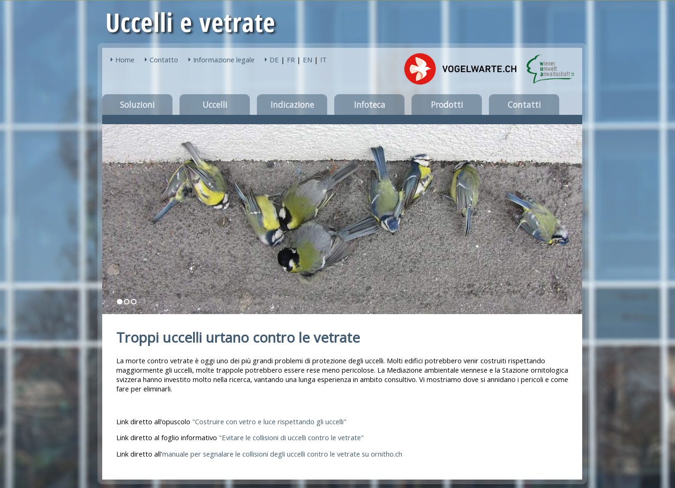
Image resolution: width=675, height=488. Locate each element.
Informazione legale (224, 59)
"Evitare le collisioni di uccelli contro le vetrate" (291, 437)
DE (274, 59)
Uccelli (214, 104)
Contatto (164, 59)
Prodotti (447, 104)
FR (291, 59)
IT (323, 59)
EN (307, 59)
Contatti (524, 104)
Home (125, 59)
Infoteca (369, 104)
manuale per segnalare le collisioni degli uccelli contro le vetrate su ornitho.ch (282, 453)
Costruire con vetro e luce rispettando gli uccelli (269, 421)
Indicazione (292, 104)
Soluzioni (137, 104)
